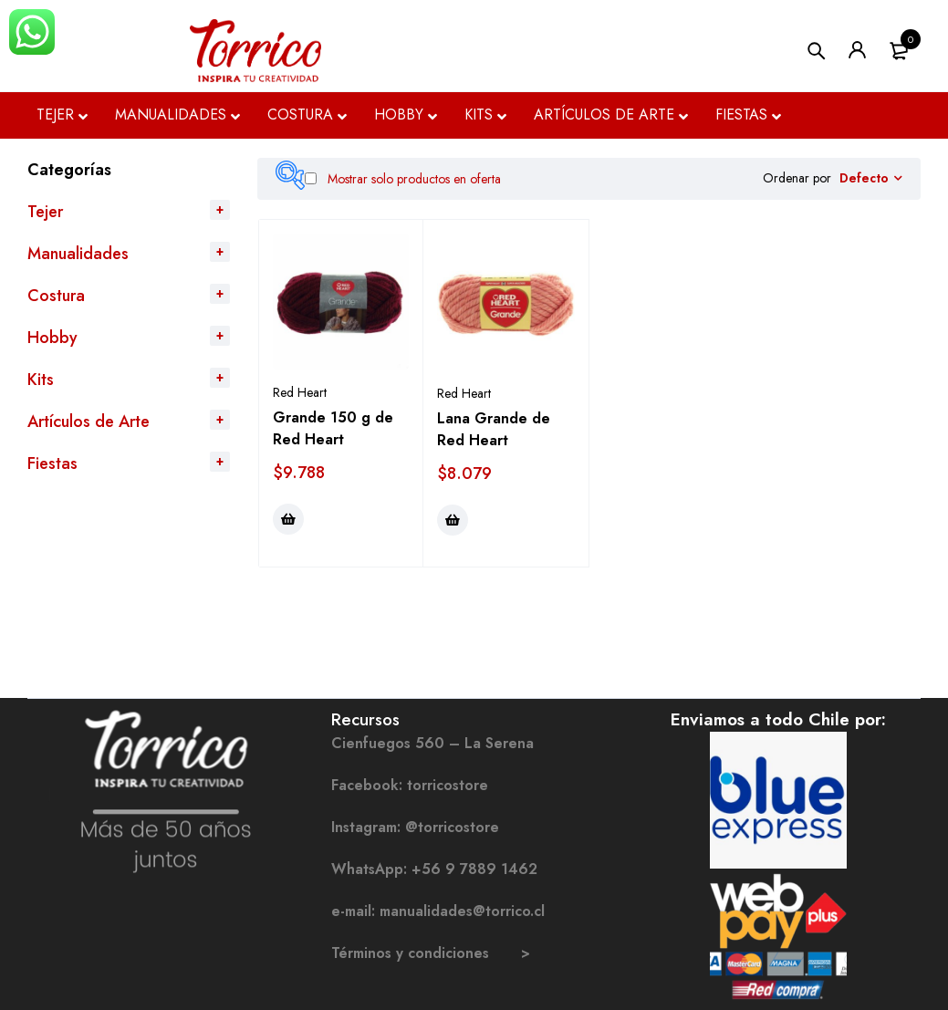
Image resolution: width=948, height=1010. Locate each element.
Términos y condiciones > (430, 952)
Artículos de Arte (88, 421)
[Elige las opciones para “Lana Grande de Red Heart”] (452, 520)
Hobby (52, 337)
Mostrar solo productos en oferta (403, 179)
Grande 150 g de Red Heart (333, 428)
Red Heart (300, 392)
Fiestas (52, 463)
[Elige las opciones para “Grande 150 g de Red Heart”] (288, 519)
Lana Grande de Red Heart (493, 429)
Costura (56, 295)
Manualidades (78, 254)
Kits (40, 379)
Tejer (45, 212)
